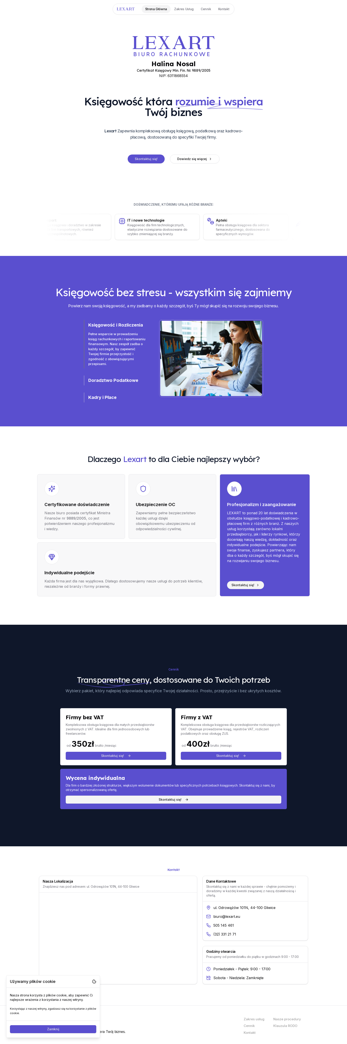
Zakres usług (254, 1019)
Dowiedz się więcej (194, 159)
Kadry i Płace (102, 397)
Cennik (249, 1026)
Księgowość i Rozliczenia (115, 325)
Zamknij (53, 1029)
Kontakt (250, 1032)
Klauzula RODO (285, 1026)
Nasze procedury (287, 1019)
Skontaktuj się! (146, 159)
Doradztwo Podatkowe (113, 380)
